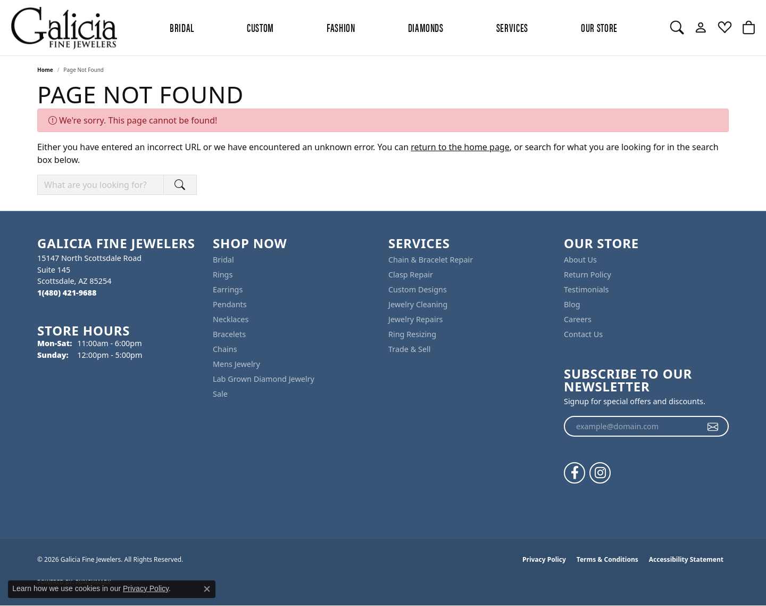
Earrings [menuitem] (228, 289)
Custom (260, 27)
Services (512, 27)
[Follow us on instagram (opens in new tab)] (600, 473)
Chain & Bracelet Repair (430, 260)
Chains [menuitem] (225, 349)
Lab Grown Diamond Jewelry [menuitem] (263, 379)
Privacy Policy (544, 559)
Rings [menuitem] (222, 274)
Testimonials (586, 289)
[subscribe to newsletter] (713, 426)
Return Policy (587, 274)
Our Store (599, 27)
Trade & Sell (409, 349)
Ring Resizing (412, 334)
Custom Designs (417, 289)
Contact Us (583, 334)
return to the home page (460, 147)
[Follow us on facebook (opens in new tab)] (574, 473)
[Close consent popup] (207, 589)
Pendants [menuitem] (230, 304)
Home (45, 69)
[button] (677, 27)
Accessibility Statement (686, 559)
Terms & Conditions (607, 559)
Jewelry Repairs (415, 319)
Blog (572, 304)
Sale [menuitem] (220, 394)
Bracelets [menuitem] (229, 334)
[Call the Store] (66, 293)
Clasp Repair (410, 274)
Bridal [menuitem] (223, 260)
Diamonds (426, 27)
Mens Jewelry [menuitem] (236, 364)
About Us (580, 260)
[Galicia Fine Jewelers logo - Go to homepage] (63, 27)
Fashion (341, 27)
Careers (578, 319)
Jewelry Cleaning (417, 304)
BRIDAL (182, 27)
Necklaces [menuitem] (230, 319)
